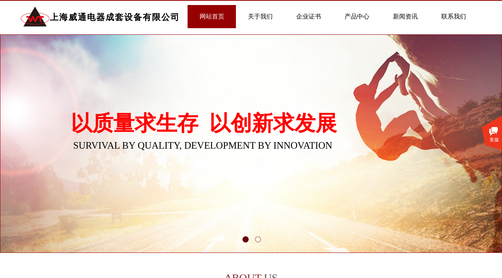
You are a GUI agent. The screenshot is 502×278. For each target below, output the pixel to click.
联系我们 (453, 16)
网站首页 (212, 16)
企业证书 (308, 16)
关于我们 (260, 16)
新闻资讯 (405, 16)
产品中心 (357, 16)
